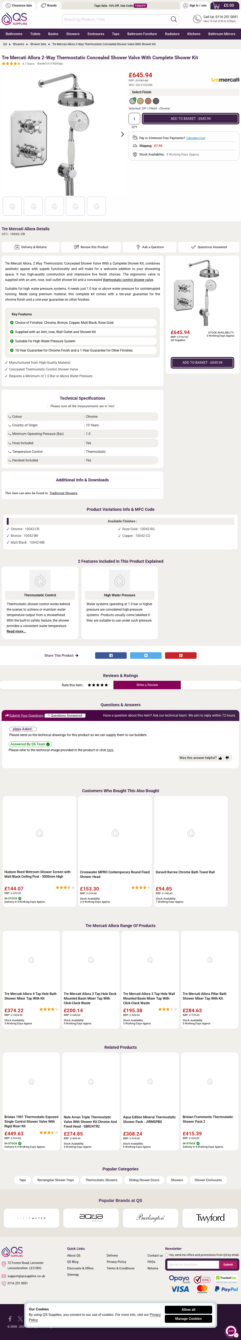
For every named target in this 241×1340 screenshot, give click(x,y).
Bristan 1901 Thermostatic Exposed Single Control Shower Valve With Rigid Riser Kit (31, 1121)
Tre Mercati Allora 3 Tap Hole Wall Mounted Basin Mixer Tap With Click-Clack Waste (149, 998)
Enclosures (96, 34)
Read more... (16, 631)
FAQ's (151, 1262)
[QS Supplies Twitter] (20, 1318)
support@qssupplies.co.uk (23, 1276)
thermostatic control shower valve (128, 280)
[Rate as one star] (89, 685)
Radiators (172, 34)
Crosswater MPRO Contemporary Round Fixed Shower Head (115, 874)
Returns (153, 1268)
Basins (53, 34)
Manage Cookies (188, 1318)
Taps (115, 34)
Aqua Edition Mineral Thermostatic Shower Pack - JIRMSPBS (149, 1119)
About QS (73, 1255)
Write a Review (147, 685)
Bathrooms (14, 34)
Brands (49, 5)
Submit (228, 1264)
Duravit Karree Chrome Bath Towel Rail (185, 872)
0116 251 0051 (15, 1283)
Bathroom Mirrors (221, 34)
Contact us (155, 1255)
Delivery (112, 1255)
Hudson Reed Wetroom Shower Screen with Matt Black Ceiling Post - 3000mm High (37, 874)
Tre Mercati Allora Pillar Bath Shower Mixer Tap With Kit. (204, 996)
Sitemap (73, 1275)
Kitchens (193, 34)
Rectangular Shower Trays (55, 1180)
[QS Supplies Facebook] (10, 1318)
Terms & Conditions (120, 1268)
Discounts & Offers (80, 1268)
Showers (73, 34)
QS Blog (72, 1262)
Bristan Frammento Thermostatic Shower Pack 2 (208, 1119)
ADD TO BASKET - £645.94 (191, 119)
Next (120, 134)
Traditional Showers (63, 493)
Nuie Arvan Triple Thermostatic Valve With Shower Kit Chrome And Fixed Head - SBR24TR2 (90, 1121)
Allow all (188, 1309)
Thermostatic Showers (101, 1180)
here (110, 750)
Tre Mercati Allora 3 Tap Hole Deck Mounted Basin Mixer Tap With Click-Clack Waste (90, 998)
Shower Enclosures (208, 1180)
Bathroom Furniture (142, 34)
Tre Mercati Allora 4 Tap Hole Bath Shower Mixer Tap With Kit (30, 996)
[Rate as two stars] (91, 685)
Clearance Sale (18, 5)
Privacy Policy (116, 1262)
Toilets (35, 34)
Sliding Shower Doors (144, 1180)
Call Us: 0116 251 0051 (221, 17)
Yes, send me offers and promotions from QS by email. (204, 1255)
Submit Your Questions (24, 715)
